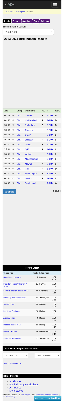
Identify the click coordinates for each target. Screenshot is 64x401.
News (5, 363)
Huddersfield (31, 120)
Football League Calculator (23, 384)
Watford (28, 154)
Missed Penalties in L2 (11, 325)
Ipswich (28, 178)
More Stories (16, 390)
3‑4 (48, 173)
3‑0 (48, 130)
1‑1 (48, 120)
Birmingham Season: (14, 26)
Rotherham (30, 125)
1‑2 (48, 140)
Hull (27, 169)
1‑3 (48, 178)
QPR (27, 149)
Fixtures (16, 21)
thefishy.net (26, 395)
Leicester (29, 140)
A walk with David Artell (12, 338)
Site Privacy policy (9, 397)
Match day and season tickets (14, 298)
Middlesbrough (32, 159)
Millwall (28, 164)
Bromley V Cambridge (11, 311)
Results (7, 21)
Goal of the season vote (12, 277)
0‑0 (48, 125)
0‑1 (48, 135)
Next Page (9, 192)
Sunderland (30, 183)
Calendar (45, 21)
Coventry (29, 130)
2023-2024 (9, 12)
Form (36, 21)
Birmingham (20, 12)
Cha (18, 115)
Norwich (28, 115)
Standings (27, 21)
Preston (28, 144)
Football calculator (10, 331)
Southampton (31, 173)
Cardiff (28, 135)
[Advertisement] (32, 75)
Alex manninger (9, 318)
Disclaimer (55, 395)
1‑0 (48, 115)
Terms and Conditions (43, 395)
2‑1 (48, 183)
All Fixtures (15, 381)
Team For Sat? (9, 304)
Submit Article (15, 363)
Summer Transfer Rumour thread (16, 291)
